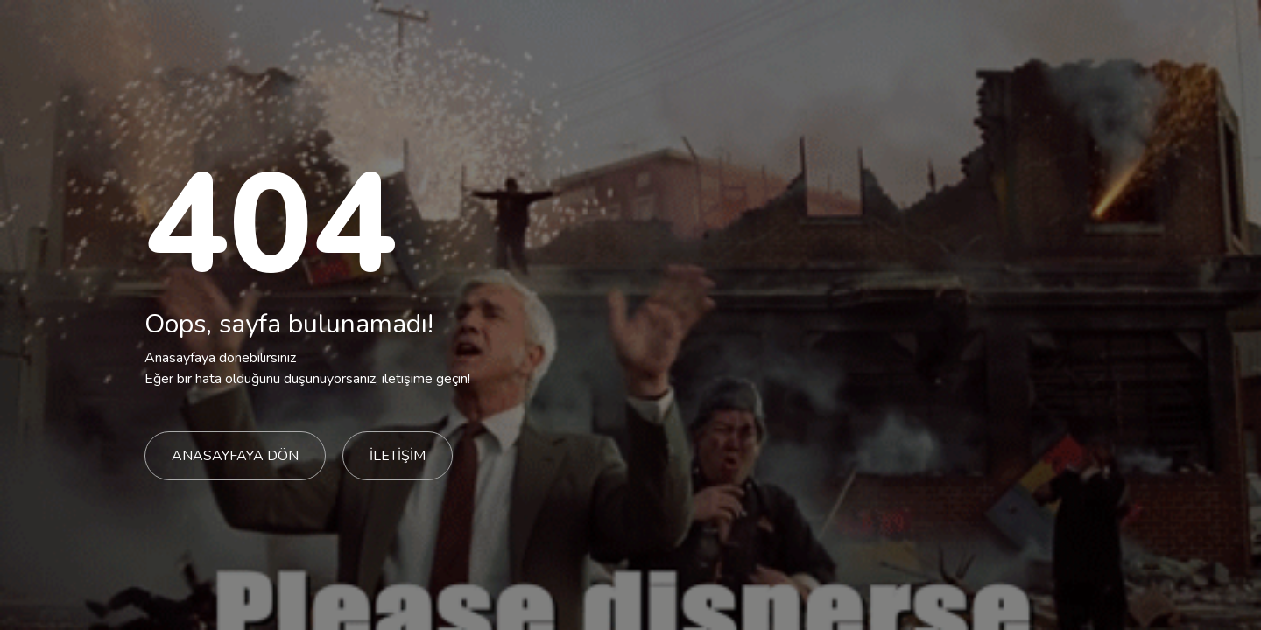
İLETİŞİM (398, 456)
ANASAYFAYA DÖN (235, 456)
